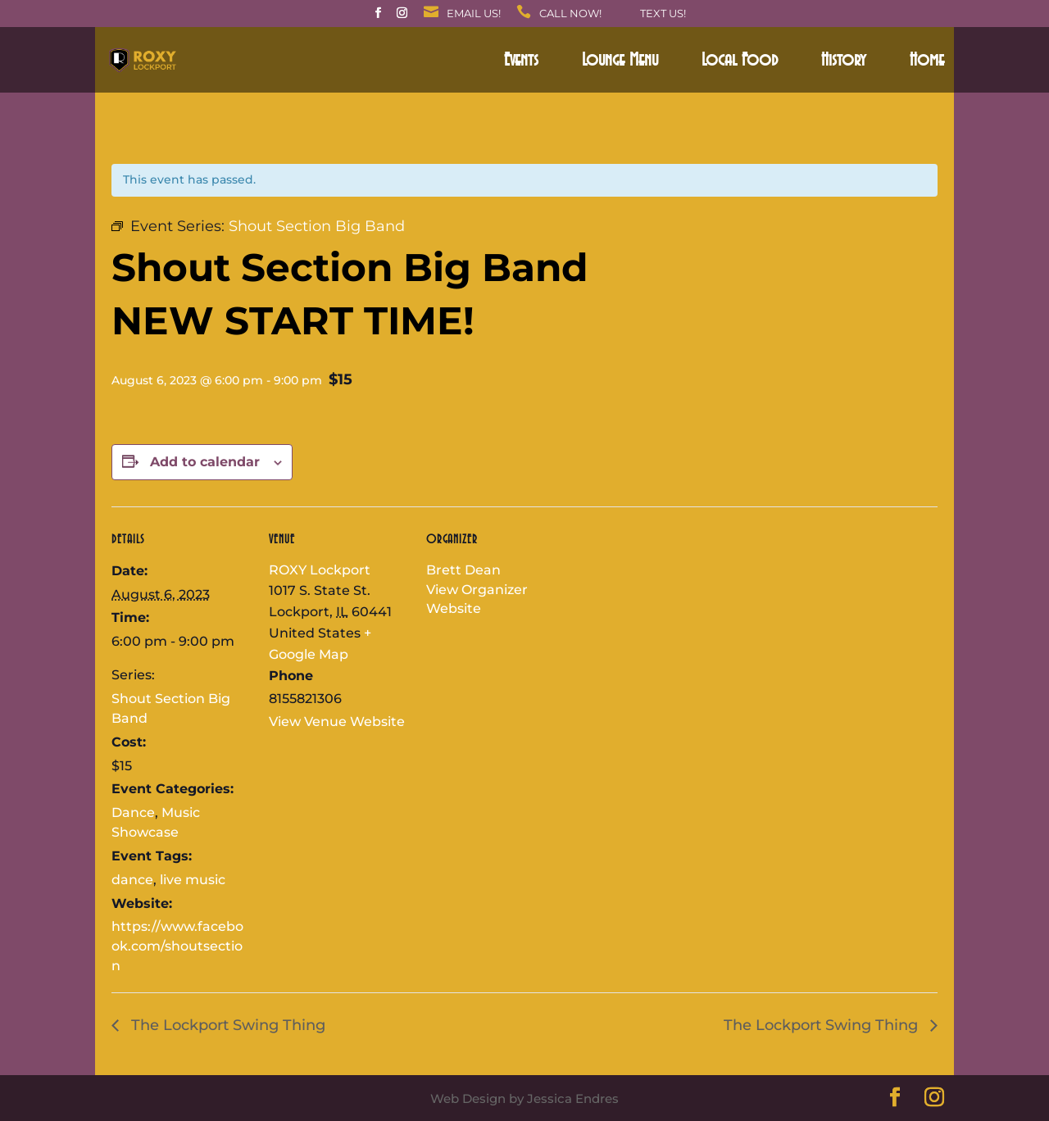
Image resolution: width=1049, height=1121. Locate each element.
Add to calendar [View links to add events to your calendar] (205, 462)
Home (927, 62)
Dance (133, 812)
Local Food (740, 62)
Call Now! (570, 14)
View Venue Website (337, 721)
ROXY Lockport (319, 570)
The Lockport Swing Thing (226, 1025)
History (843, 62)
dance (132, 879)
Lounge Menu (620, 62)
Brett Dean (463, 570)
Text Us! (663, 14)
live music (192, 879)
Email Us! (474, 14)
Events (521, 62)
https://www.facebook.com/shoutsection (177, 946)
